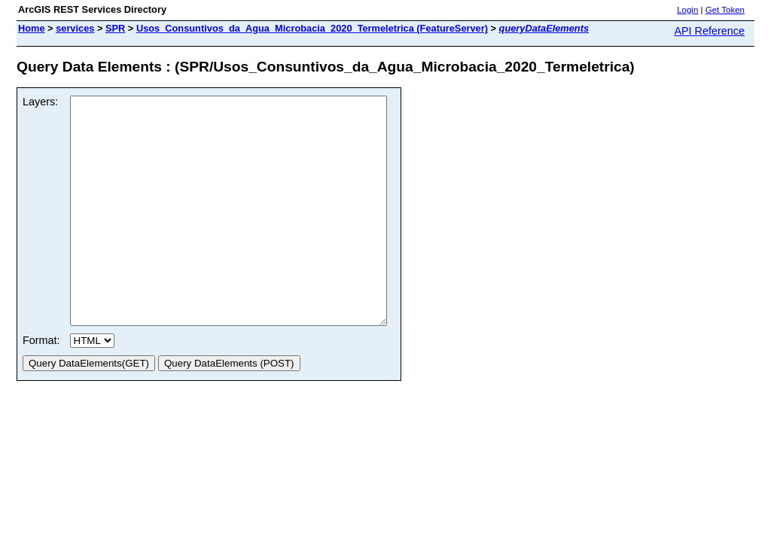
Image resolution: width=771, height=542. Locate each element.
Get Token (725, 9)
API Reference (709, 31)
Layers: (40, 102)
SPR (115, 28)
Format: (41, 385)
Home (31, 28)
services (75, 28)
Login (687, 9)
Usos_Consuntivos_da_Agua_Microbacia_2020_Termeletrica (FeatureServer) (312, 28)
